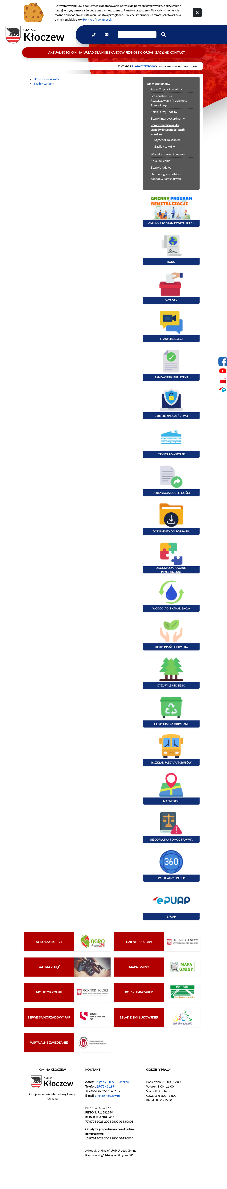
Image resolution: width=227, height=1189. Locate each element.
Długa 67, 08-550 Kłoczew (111, 1082)
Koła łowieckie (160, 160)
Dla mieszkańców (109, 52)
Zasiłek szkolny (44, 83)
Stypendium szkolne (47, 79)
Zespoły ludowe (161, 167)
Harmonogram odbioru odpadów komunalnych (166, 176)
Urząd (88, 52)
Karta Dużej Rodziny (164, 111)
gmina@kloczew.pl (107, 1095)
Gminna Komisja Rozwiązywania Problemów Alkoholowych (169, 100)
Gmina (76, 52)
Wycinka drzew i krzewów (168, 154)
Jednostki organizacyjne (147, 52)
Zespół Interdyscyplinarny (168, 118)
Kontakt (177, 52)
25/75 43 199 (105, 1086)
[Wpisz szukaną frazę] (137, 34)
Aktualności (59, 52)
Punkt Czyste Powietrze (166, 89)
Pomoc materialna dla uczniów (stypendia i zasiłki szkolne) (168, 129)
